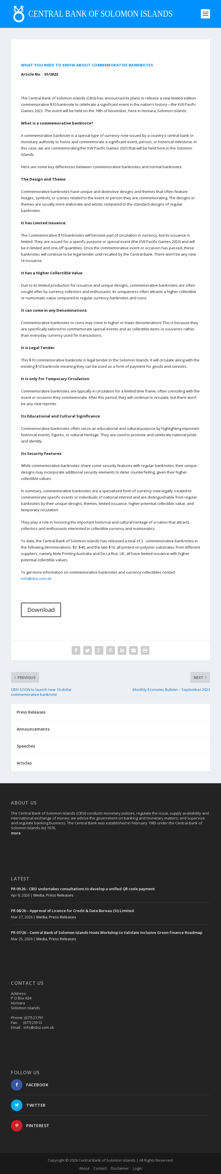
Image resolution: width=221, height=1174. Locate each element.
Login (137, 1168)
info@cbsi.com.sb (36, 578)
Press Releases (59, 895)
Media (38, 895)
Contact (100, 1168)
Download (41, 610)
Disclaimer (120, 1168)
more (16, 833)
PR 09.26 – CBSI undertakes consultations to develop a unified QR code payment (83, 888)
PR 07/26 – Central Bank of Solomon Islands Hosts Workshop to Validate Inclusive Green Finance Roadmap (106, 932)
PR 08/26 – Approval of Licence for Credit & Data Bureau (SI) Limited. (73, 910)
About (84, 1168)
